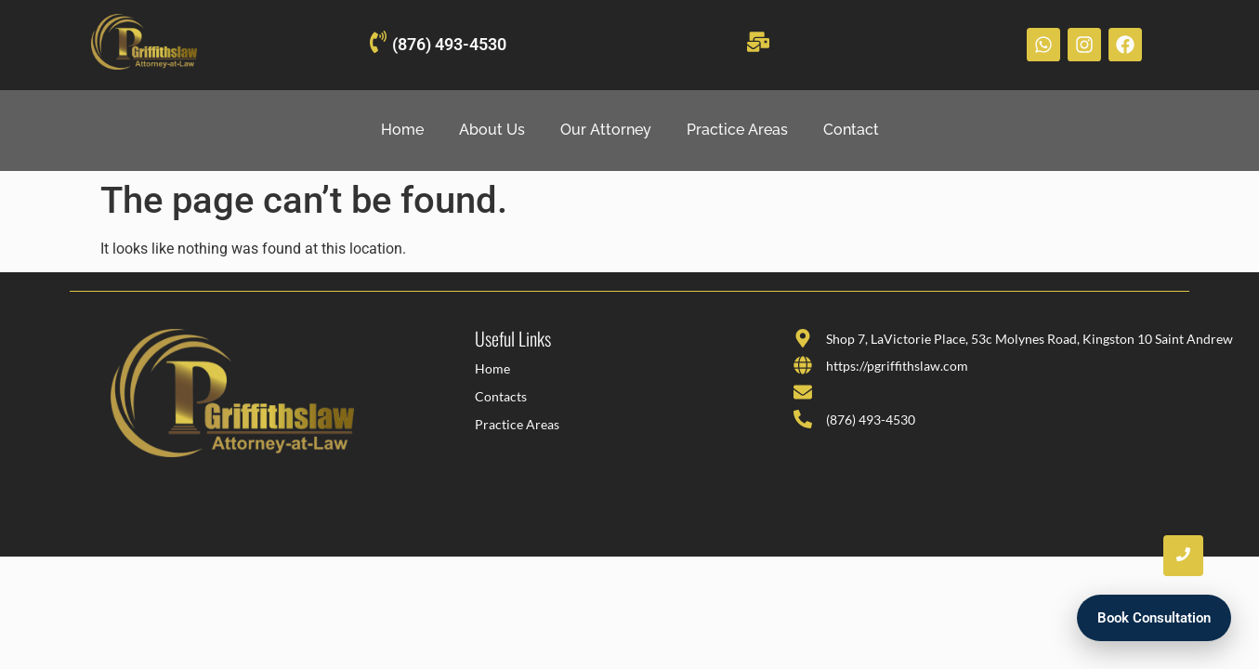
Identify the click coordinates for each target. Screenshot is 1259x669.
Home (402, 129)
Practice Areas (737, 129)
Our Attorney (605, 129)
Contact (851, 129)
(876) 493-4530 (449, 44)
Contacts (501, 396)
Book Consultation (1154, 618)
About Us (492, 129)
